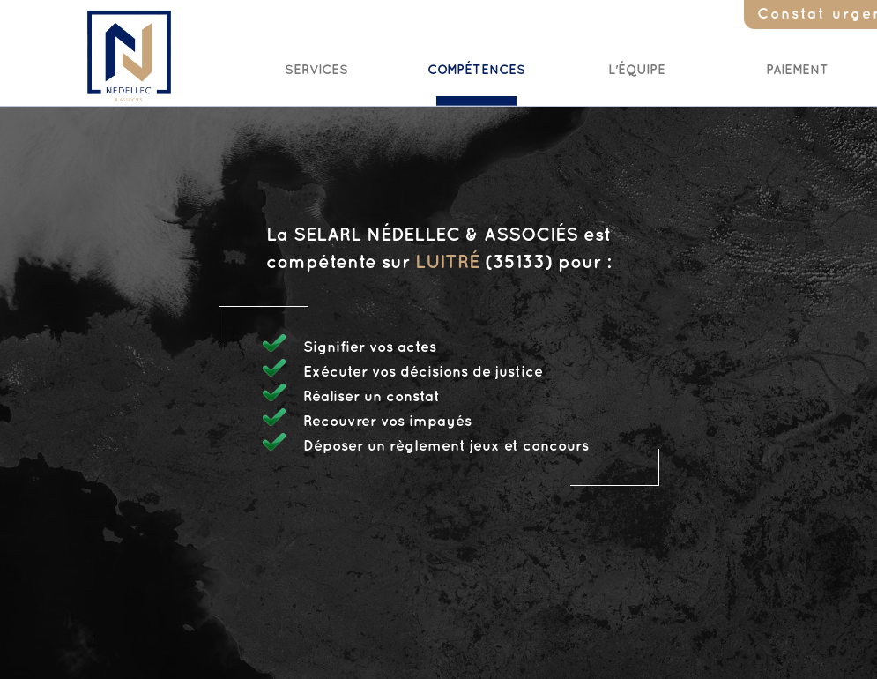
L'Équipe (636, 70)
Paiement (797, 70)
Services (316, 70)
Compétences (476, 70)
